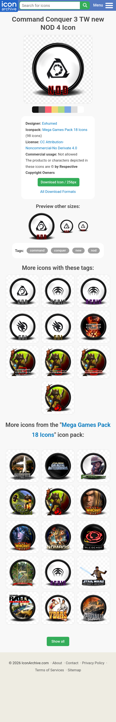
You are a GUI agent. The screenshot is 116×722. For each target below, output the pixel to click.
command (37, 250)
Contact (72, 663)
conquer (60, 250)
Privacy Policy (93, 663)
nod (94, 250)
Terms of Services (49, 670)
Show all (58, 641)
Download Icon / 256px (58, 182)
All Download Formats (58, 191)
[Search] (85, 5)
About (57, 663)
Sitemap (74, 670)
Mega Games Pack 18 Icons (64, 129)
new (79, 250)
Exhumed (49, 123)
